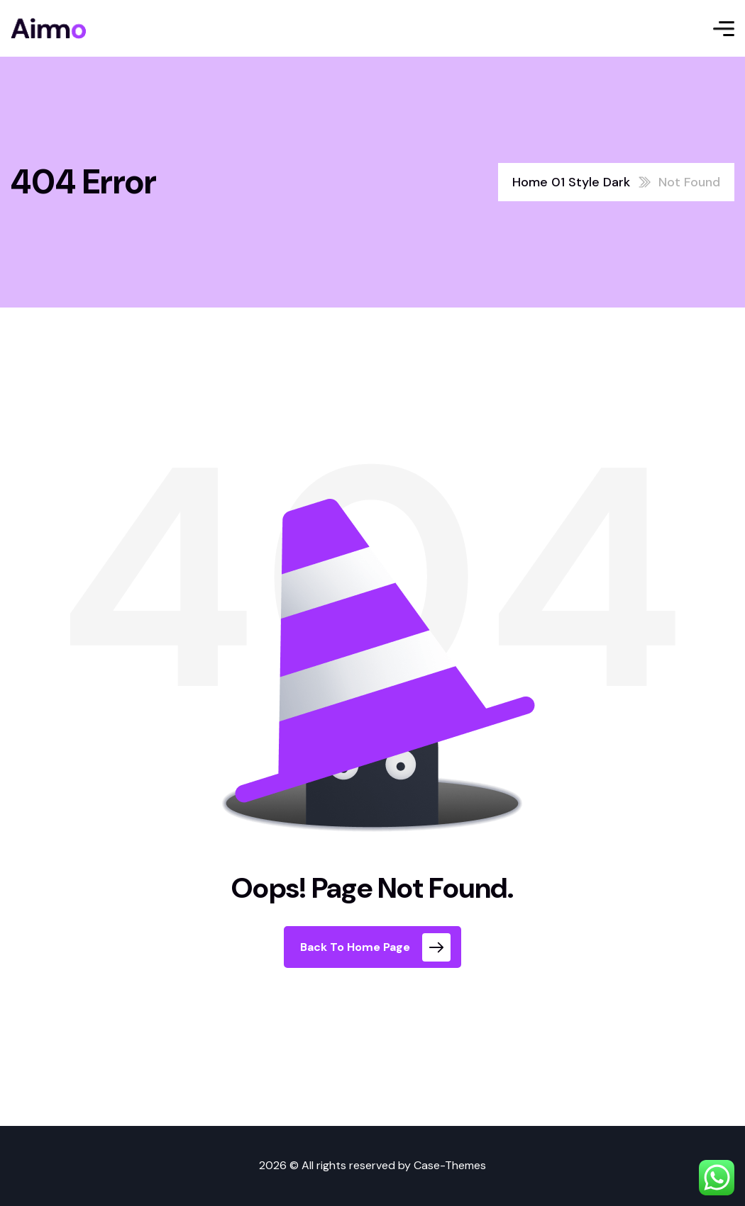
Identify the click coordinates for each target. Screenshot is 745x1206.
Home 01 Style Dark (571, 182)
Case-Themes (450, 1165)
